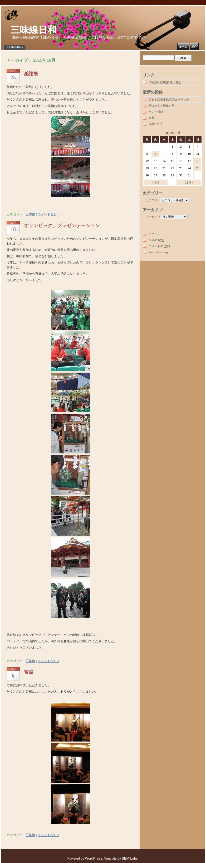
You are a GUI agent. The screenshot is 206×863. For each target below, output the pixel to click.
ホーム (183, 46)
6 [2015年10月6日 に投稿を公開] (155, 153)
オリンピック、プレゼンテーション (62, 225)
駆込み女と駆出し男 (162, 105)
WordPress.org (158, 252)
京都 (151, 117)
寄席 (28, 672)
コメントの (159, 246)
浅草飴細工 (156, 123)
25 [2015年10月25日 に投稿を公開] (197, 168)
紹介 (194, 46)
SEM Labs (130, 858)
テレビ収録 (156, 111)
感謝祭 (31, 73)
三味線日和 (34, 30)
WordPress (93, 858)
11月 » (189, 182)
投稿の (156, 240)
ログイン (154, 234)
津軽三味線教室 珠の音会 (165, 82)
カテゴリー (153, 200)
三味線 (30, 214)
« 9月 (155, 182)
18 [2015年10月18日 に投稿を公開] (197, 161)
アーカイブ (153, 216)
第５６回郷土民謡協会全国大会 (169, 99)
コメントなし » (48, 214)
